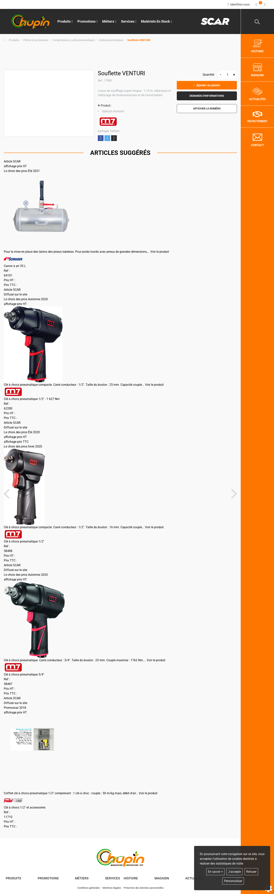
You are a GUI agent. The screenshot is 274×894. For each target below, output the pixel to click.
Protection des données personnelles (144, 887)
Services (112, 878)
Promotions (87, 21)
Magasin (162, 878)
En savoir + (215, 871)
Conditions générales (88, 887)
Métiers (81, 878)
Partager (100, 138)
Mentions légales (112, 887)
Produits (65, 21)
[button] (138, 40)
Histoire (131, 878)
